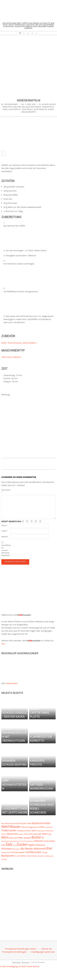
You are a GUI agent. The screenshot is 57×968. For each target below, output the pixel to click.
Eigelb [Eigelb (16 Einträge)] (31, 844)
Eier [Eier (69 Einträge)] (49, 848)
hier (3, 643)
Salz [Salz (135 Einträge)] (9, 844)
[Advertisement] (28, 65)
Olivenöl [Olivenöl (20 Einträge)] (38, 840)
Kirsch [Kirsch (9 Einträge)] (3, 834)
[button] (21, 948)
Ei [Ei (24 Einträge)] (43, 837)
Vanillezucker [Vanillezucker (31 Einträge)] (33, 852)
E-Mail (4, 531)
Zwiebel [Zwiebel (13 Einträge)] (27, 837)
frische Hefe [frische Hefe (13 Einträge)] (25, 823)
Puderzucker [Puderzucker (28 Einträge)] (8, 830)
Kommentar (5, 491)
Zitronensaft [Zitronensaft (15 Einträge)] (35, 833)
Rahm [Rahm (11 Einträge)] (34, 830)
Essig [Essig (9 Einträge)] (49, 834)
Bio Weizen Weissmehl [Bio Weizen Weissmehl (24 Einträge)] (33, 848)
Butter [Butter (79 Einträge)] (36, 837)
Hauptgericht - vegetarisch (20, 109)
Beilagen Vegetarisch (31, 107)
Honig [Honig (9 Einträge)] (44, 852)
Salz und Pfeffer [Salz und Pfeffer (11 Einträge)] (16, 838)
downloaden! (12, 683)
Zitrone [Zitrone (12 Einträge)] (24, 827)
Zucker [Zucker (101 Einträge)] (22, 844)
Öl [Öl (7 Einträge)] (15, 856)
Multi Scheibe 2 (30, 342)
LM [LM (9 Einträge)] (18, 856)
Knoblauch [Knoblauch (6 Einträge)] (49, 827)
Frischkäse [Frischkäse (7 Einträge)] (29, 841)
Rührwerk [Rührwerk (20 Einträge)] (6, 848)
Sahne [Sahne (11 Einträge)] (22, 856)
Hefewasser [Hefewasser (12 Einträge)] (40, 845)
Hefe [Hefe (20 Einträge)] (44, 833)
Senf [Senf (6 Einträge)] (14, 845)
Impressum (25, 962)
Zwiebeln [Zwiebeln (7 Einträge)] (41, 856)
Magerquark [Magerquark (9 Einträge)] (33, 827)
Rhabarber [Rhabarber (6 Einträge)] (50, 831)
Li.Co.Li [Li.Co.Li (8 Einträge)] (22, 841)
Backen (45, 104)
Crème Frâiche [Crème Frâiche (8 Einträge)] (31, 856)
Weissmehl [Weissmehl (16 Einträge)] (12, 833)
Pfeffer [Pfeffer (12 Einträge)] (42, 827)
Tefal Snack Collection (11, 357)
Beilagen (17, 107)
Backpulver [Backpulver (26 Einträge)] (7, 855)
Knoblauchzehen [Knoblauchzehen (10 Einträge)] (24, 830)
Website (4, 536)
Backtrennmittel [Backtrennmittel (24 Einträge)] (41, 823)
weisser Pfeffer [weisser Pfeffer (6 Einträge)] (23, 834)
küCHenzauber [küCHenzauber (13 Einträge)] (18, 852)
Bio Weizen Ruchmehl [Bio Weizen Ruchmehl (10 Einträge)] (10, 823)
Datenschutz (16, 962)
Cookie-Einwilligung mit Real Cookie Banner (19, 966)
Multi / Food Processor (11, 342)
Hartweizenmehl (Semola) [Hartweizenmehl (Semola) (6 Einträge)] (10, 841)
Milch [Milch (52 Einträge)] (5, 837)
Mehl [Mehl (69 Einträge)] (5, 826)
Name (4, 525)
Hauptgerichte (40, 109)
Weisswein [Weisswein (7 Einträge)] (16, 849)
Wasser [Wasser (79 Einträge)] (15, 826)
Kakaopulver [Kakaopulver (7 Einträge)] (5, 852)
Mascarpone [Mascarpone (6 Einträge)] (41, 831)
